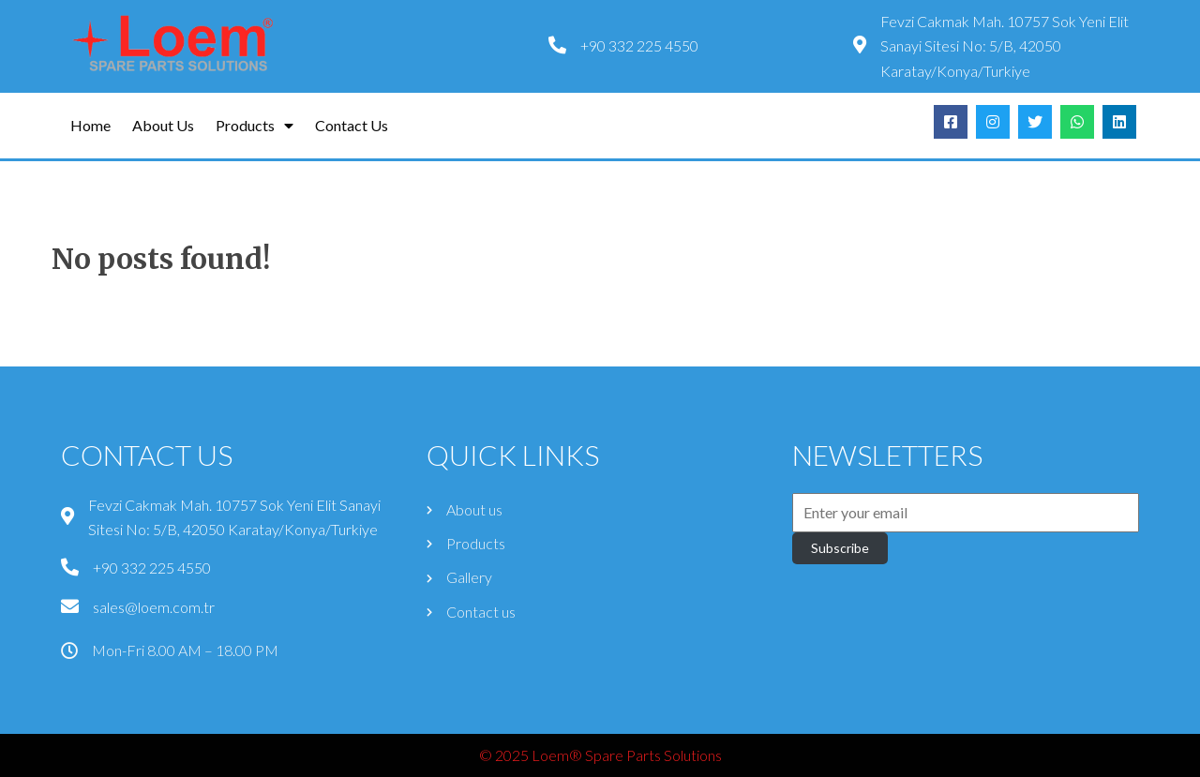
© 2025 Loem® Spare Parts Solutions (600, 755)
